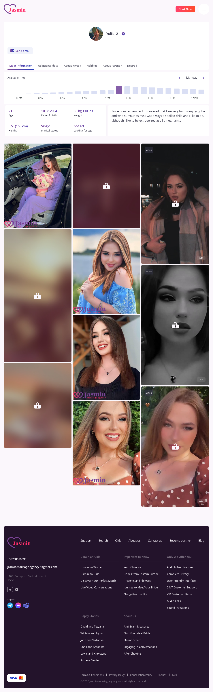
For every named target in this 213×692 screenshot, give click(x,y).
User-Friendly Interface (181, 580)
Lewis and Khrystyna (93, 653)
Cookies (162, 675)
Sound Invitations (178, 607)
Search (103, 541)
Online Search (132, 640)
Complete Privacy (178, 574)
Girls (118, 541)
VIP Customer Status (179, 594)
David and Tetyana (92, 626)
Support (85, 541)
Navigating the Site (135, 594)
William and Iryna (91, 633)
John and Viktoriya (91, 640)
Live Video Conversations (96, 587)
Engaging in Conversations (140, 647)
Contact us (155, 541)
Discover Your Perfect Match (98, 580)
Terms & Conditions (92, 675)
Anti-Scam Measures (136, 626)
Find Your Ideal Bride (137, 633)
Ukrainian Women (91, 567)
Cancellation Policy (141, 675)
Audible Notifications (180, 567)
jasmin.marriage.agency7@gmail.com (32, 567)
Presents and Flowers (137, 580)
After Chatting (132, 653)
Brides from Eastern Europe (141, 574)
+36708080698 (16, 559)
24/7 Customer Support (182, 587)
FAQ (174, 675)
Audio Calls (174, 601)
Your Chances (132, 567)
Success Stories (89, 660)
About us (134, 541)
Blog (201, 541)
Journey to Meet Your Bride (141, 587)
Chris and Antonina (92, 647)
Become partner (180, 541)
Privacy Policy (117, 675)
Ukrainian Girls (89, 574)
